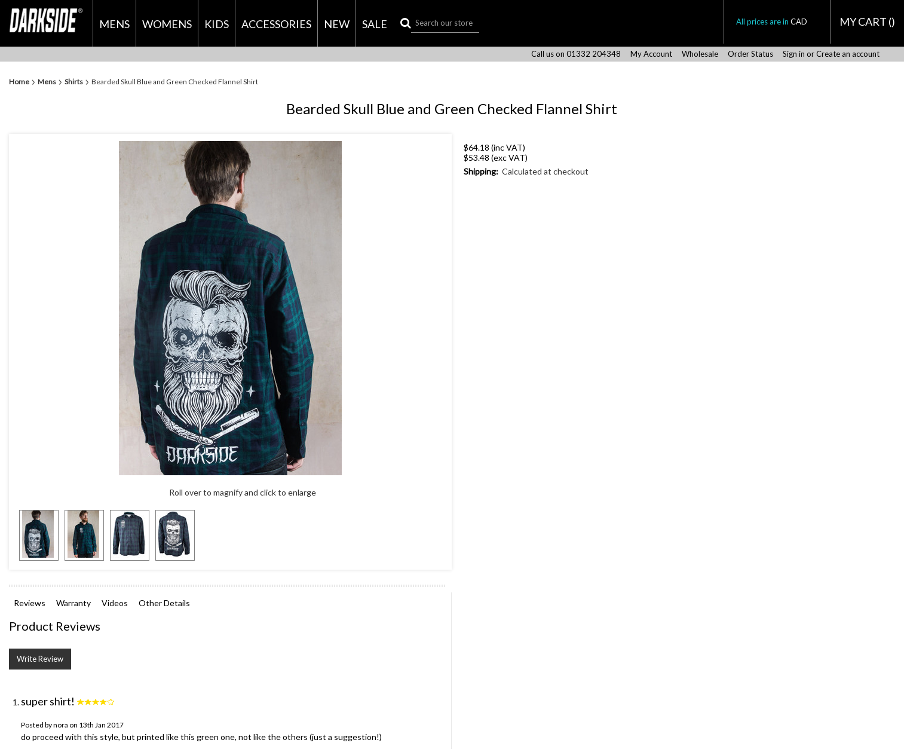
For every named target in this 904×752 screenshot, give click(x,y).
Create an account (848, 54)
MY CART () (867, 21)
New (337, 23)
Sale (374, 23)
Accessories (276, 23)
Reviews (29, 603)
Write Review (40, 659)
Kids (216, 23)
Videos (115, 603)
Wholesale (700, 54)
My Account (651, 54)
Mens (114, 23)
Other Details (164, 603)
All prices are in (777, 21)
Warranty (73, 603)
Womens (167, 23)
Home (19, 82)
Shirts (74, 82)
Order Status (750, 54)
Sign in (794, 54)
